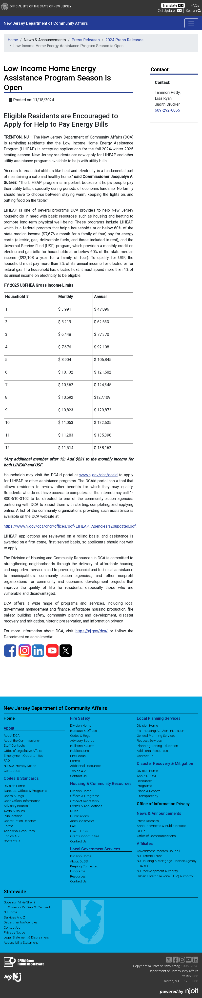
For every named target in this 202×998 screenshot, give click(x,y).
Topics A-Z (12, 836)
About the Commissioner (22, 740)
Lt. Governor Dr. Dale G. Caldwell (27, 907)
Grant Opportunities (84, 836)
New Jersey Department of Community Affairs (46, 23)
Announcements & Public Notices (161, 826)
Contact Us (12, 771)
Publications (13, 816)
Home (13, 40)
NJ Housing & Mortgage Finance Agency (166, 861)
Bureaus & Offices (83, 730)
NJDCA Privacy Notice (20, 765)
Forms (9, 826)
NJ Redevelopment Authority (157, 871)
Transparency (147, 796)
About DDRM (146, 776)
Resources (78, 876)
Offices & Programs (85, 796)
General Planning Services (156, 736)
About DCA (12, 735)
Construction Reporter (20, 821)
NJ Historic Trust (149, 856)
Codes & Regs (14, 796)
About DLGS (79, 861)
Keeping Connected (84, 866)
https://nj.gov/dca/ (92, 631)
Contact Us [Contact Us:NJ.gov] (12, 927)
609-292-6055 (167, 110)
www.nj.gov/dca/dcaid (98, 475)
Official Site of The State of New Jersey (36, 6)
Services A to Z (14, 917)
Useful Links (79, 831)
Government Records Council (158, 851)
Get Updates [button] (170, 11)
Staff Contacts (14, 745)
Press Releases (86, 40)
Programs (77, 871)
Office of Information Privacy (163, 803)
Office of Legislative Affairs (23, 750)
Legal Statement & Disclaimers (26, 937)
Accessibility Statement (21, 942)
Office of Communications (156, 836)
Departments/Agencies (21, 922)
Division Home (14, 785)
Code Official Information (22, 801)
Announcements (82, 821)
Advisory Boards (16, 806)
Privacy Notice (14, 932)
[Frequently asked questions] (195, 5)
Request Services (149, 740)
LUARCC (143, 866)
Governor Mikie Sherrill (20, 902)
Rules (74, 811)
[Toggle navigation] (191, 23)
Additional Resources (19, 831)
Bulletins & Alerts (82, 745)
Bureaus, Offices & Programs (25, 791)
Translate (172, 5)
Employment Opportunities (23, 756)
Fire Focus (78, 756)
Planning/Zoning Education (157, 745)
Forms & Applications (86, 806)
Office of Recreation (84, 801)
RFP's (141, 831)
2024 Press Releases (124, 40)
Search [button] (193, 11)
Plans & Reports (149, 791)
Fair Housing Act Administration (160, 730)
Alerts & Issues (14, 811)
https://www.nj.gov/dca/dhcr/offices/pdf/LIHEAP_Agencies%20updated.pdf (70, 526)
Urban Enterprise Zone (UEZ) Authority (165, 876)
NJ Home (10, 912)
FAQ (7, 760)
